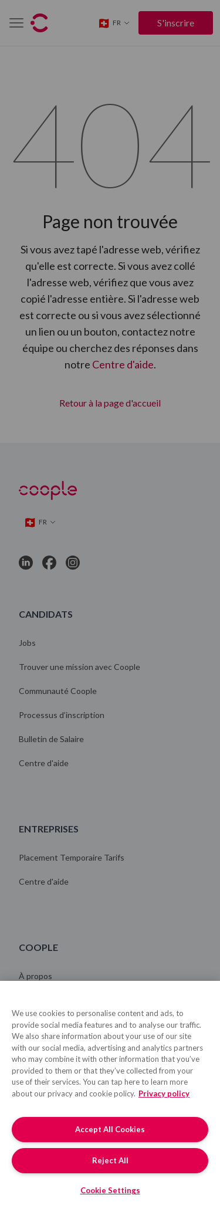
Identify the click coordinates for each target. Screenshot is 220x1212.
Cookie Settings (110, 1190)
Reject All (110, 1160)
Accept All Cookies (110, 1129)
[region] (110, 1096)
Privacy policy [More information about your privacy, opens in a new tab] (163, 1093)
